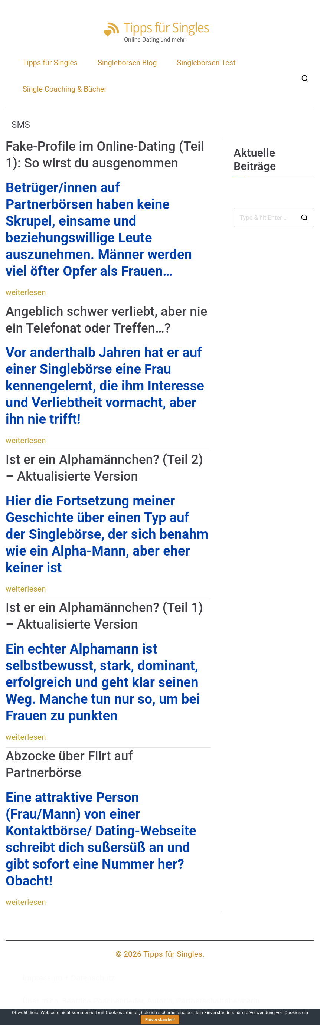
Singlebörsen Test (206, 63)
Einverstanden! (160, 1019)
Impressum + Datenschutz (69, 977)
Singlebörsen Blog (127, 63)
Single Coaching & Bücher (65, 89)
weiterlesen (26, 292)
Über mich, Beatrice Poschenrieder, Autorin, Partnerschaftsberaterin (141, 1000)
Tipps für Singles (50, 63)
